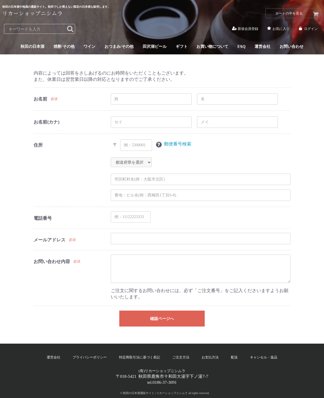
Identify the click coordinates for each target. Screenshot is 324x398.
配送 (234, 357)
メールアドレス (49, 239)
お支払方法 (210, 357)
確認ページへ (162, 319)
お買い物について (212, 47)
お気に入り (278, 28)
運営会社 (262, 47)
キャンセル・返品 (263, 357)
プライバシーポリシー (90, 357)
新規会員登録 (244, 28)
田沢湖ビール (155, 47)
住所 (38, 145)
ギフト (182, 47)
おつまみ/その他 (119, 47)
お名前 (40, 99)
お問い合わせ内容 (52, 261)
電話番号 (43, 218)
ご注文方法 (180, 357)
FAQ (241, 47)
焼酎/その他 (64, 47)
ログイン (308, 28)
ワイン (89, 47)
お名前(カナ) (47, 122)
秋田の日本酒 (32, 47)
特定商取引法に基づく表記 (139, 357)
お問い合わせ (292, 47)
